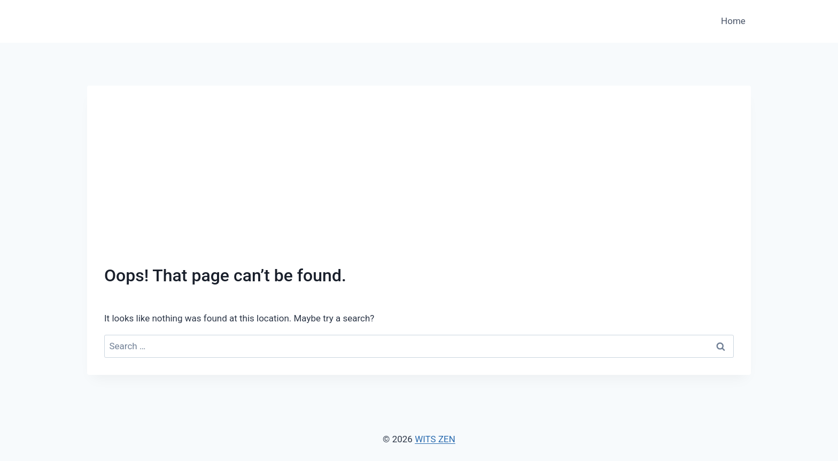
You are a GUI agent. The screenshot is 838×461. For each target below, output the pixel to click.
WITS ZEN (435, 439)
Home (733, 21)
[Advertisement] (419, 183)
